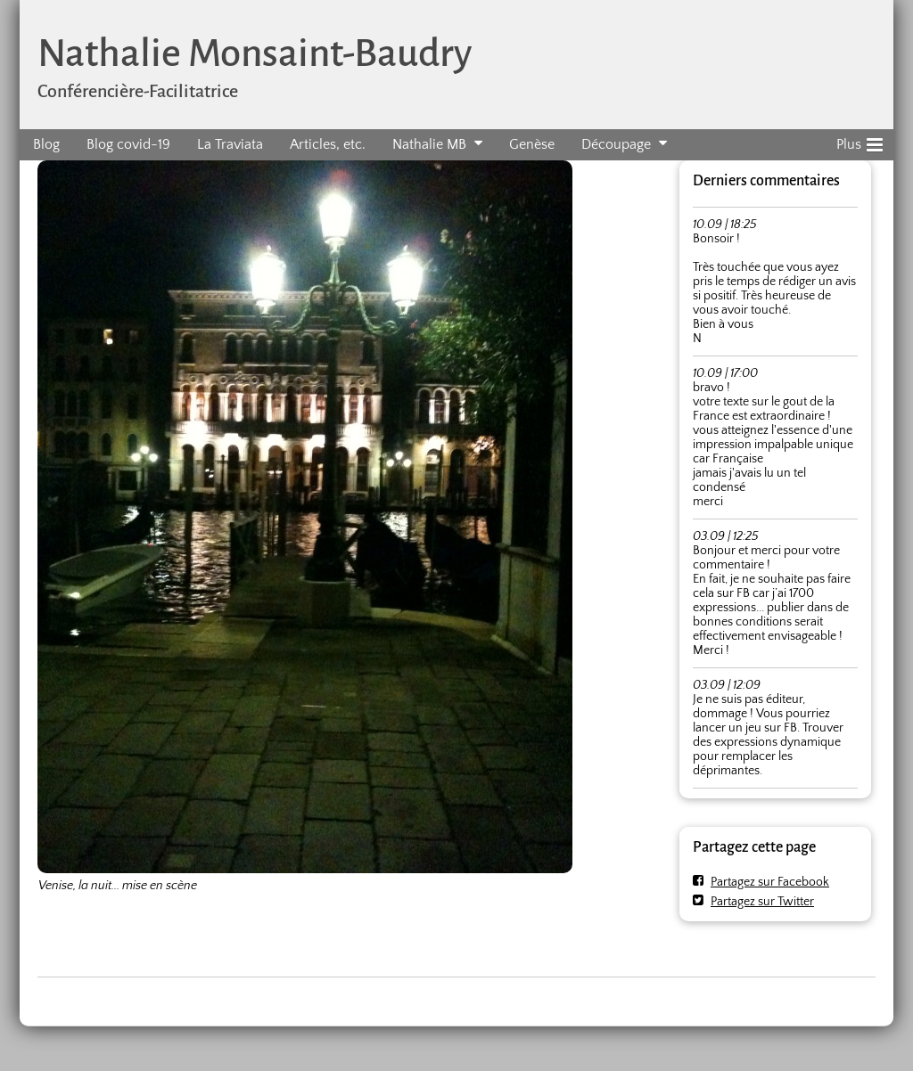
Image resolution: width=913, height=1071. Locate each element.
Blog (46, 144)
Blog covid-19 (128, 144)
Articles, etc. (328, 144)
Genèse (532, 144)
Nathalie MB (429, 144)
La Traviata (230, 144)
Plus (859, 141)
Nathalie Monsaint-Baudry (254, 53)
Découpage (616, 144)
